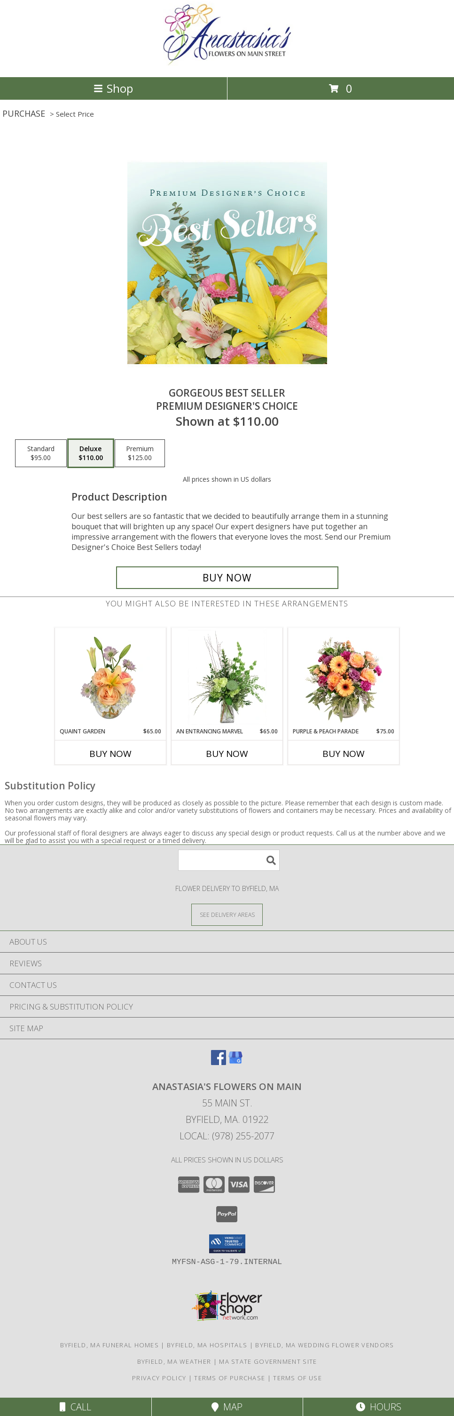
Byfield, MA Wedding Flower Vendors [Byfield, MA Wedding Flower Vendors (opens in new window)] (324, 1345)
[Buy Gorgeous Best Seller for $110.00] (227, 577)
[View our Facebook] (218, 1062)
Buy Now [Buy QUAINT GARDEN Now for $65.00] (110, 754)
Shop (113, 88)
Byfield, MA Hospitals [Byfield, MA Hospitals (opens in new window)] (207, 1345)
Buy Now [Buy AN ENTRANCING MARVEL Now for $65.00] (227, 754)
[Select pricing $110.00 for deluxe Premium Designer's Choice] (91, 453)
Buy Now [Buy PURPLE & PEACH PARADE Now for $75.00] (343, 754)
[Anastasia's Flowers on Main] (227, 63)
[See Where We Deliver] (227, 914)
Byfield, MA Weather (174, 1361)
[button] (227, 1243)
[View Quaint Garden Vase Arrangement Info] (110, 677)
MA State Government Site (268, 1361)
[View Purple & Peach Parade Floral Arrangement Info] (344, 677)
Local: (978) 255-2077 (227, 1136)
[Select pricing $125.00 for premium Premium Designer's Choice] (139, 453)
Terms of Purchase (229, 1378)
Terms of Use (297, 1378)
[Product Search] (229, 860)
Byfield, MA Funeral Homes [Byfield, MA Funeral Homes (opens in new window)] (109, 1345)
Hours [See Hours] (378, 1406)
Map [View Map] (227, 1406)
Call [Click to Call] (75, 1406)
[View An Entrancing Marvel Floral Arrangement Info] (227, 677)
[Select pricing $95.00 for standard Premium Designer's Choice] (41, 453)
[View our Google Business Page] (235, 1062)
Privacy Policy (159, 1378)
